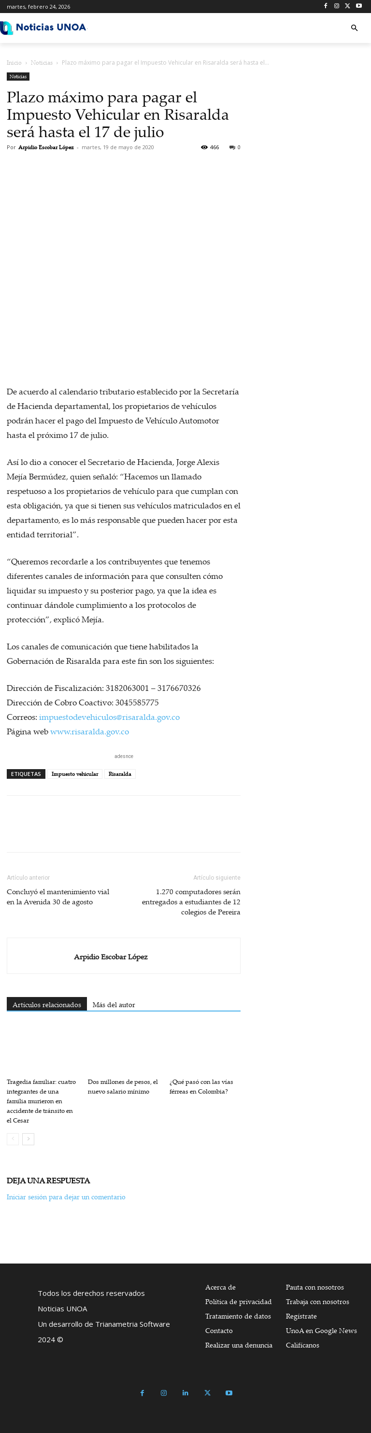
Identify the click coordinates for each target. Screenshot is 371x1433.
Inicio (14, 62)
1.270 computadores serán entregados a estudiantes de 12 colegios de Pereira (191, 901)
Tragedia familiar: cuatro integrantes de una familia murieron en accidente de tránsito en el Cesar (41, 1100)
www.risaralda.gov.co (89, 731)
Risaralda (120, 774)
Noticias (42, 62)
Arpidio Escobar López (46, 147)
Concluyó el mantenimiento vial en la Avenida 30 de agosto (58, 896)
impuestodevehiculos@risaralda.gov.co (109, 716)
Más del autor (114, 1004)
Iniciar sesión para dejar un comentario (66, 1196)
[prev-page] (13, 1139)
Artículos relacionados (47, 1004)
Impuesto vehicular (75, 774)
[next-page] (28, 1139)
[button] (354, 28)
